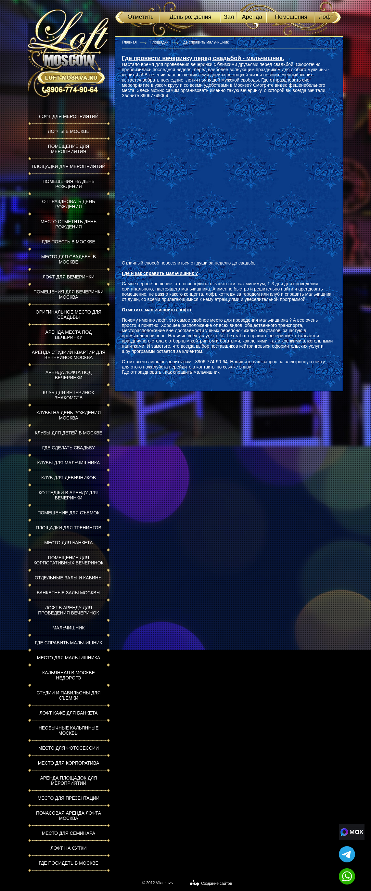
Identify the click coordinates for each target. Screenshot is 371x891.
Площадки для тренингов (68, 527)
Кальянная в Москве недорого (68, 675)
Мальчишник (68, 627)
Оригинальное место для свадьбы (68, 314)
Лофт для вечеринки (69, 276)
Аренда (252, 17)
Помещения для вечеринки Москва (68, 294)
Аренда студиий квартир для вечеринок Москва (69, 355)
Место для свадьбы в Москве (68, 259)
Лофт (326, 17)
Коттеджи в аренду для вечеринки (68, 495)
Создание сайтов (216, 883)
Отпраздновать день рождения (68, 204)
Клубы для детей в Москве (68, 432)
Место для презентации (68, 798)
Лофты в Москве (68, 131)
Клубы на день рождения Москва (68, 415)
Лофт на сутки (68, 848)
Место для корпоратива (68, 763)
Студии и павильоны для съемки (69, 695)
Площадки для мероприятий (69, 166)
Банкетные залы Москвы (68, 592)
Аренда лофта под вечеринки (68, 375)
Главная (129, 42)
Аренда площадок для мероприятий (68, 780)
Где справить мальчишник (68, 642)
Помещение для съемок (68, 512)
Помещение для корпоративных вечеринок (68, 560)
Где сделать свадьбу (68, 447)
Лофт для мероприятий (68, 116)
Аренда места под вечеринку (68, 334)
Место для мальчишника (68, 657)
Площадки (159, 42)
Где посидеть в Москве (68, 863)
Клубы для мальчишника (68, 462)
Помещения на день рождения (69, 184)
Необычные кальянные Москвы (69, 730)
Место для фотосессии (68, 748)
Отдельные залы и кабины (69, 577)
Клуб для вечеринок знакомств (68, 395)
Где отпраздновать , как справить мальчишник (171, 372)
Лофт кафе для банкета (68, 713)
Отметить (141, 17)
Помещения (291, 17)
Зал (229, 17)
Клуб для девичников (68, 477)
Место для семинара (68, 833)
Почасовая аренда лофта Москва (68, 815)
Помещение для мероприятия (68, 149)
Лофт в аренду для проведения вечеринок (68, 610)
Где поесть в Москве (68, 241)
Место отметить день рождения (68, 224)
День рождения (190, 17)
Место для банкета (68, 542)
